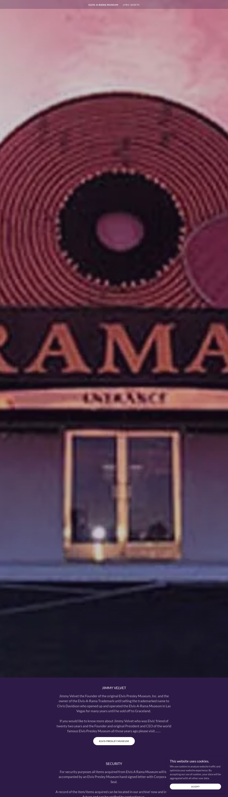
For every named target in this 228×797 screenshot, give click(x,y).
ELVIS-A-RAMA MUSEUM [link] (103, 4)
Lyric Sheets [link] (131, 4)
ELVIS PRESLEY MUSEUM (114, 741)
